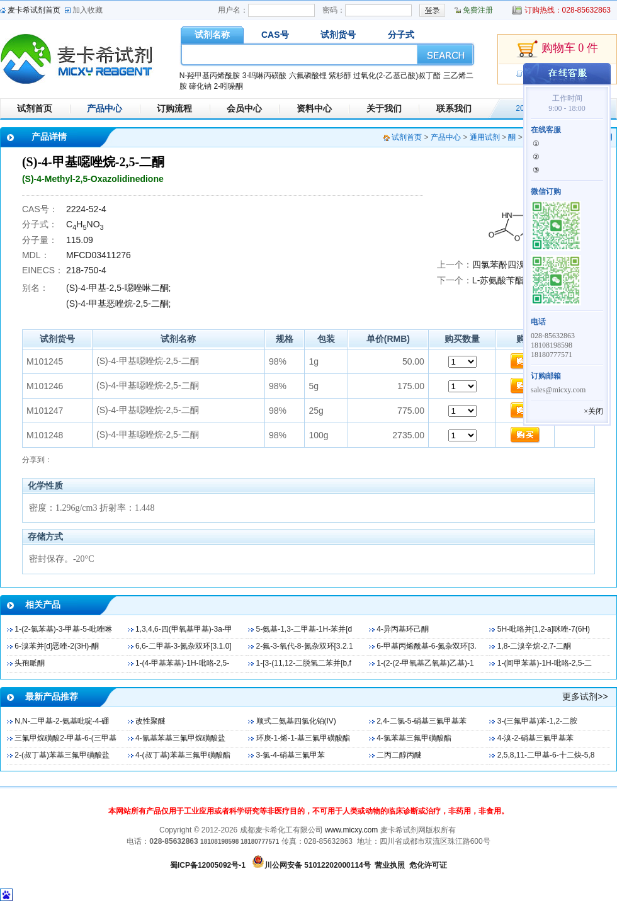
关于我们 (384, 108)
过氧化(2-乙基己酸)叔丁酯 (397, 75)
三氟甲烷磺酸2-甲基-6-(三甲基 (65, 738)
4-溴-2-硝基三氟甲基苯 (535, 738)
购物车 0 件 (557, 49)
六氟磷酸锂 (308, 75)
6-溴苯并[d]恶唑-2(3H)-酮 (56, 646)
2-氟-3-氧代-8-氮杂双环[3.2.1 (304, 646)
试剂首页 (34, 108)
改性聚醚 (150, 721)
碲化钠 (200, 86)
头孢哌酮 (29, 663)
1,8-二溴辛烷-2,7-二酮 (534, 646)
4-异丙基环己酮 (402, 629)
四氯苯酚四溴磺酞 (507, 264)
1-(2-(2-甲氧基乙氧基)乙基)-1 (425, 663)
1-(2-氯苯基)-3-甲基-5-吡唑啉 (63, 629)
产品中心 (104, 108)
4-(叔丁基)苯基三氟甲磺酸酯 (182, 755)
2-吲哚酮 (228, 86)
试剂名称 (212, 35)
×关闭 (593, 411)
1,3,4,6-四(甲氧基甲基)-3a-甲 (183, 629)
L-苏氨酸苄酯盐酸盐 (511, 280)
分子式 (401, 35)
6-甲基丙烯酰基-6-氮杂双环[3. (426, 646)
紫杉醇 (340, 75)
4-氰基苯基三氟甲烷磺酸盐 (180, 738)
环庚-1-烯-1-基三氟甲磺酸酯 (303, 738)
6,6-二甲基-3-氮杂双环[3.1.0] (183, 646)
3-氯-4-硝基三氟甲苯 (290, 755)
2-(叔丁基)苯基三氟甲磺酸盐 (62, 755)
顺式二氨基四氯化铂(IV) (296, 721)
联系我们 (454, 108)
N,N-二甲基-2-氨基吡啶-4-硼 (61, 721)
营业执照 (390, 865)
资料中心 (314, 108)
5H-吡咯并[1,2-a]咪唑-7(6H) (543, 629)
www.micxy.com (351, 830)
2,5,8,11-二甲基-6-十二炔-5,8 (546, 755)
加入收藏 (87, 10)
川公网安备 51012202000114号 (317, 865)
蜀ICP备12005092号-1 (208, 865)
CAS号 (275, 35)
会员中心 (244, 108)
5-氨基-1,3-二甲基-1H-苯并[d (304, 629)
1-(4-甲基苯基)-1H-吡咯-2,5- (182, 663)
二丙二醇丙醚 (399, 755)
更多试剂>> (585, 696)
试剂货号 (338, 35)
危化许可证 (428, 865)
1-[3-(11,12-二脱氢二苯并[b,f (303, 663)
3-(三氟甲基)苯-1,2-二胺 (537, 721)
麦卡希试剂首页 (34, 10)
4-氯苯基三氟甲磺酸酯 (413, 738)
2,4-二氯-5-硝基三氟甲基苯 (421, 721)
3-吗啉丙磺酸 (264, 75)
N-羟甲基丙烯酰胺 (210, 75)
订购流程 (174, 108)
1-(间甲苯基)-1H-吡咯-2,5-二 (544, 663)
